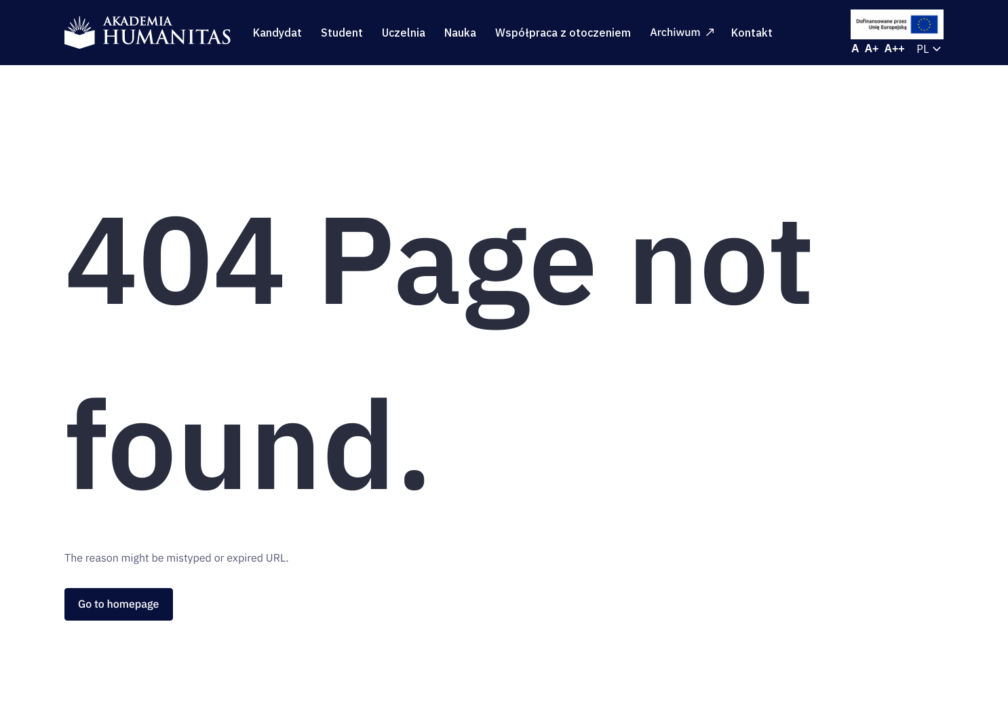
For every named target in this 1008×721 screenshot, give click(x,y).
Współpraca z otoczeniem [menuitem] (563, 32)
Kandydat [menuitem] (277, 32)
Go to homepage (118, 604)
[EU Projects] (897, 24)
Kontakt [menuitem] (752, 32)
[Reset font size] (855, 49)
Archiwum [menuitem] (681, 32)
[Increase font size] (872, 49)
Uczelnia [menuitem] (403, 32)
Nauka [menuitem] (460, 32)
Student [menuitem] (342, 32)
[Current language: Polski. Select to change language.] (930, 49)
